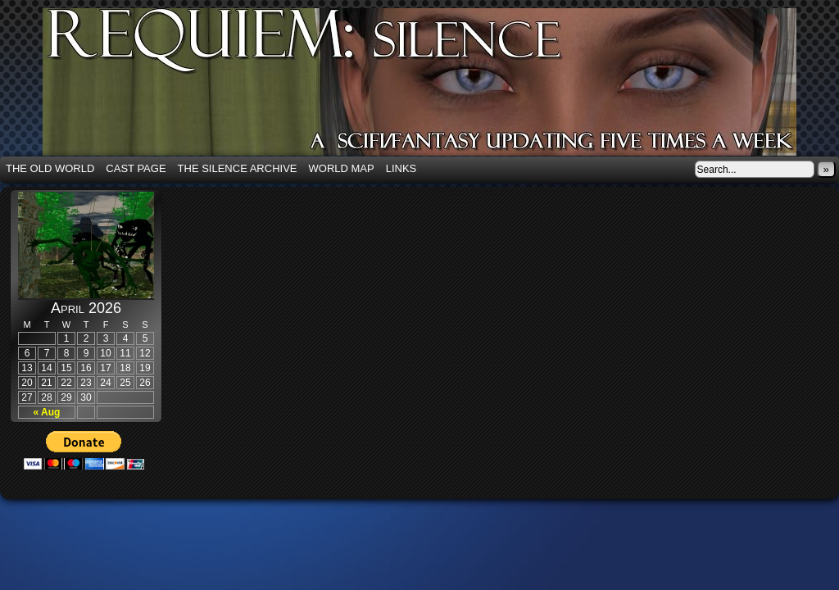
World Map (341, 168)
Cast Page (136, 168)
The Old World (50, 168)
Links (401, 168)
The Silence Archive (237, 168)
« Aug (47, 412)
